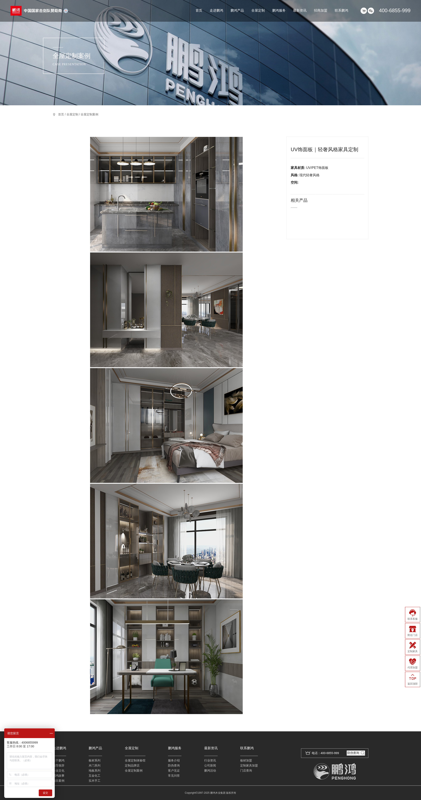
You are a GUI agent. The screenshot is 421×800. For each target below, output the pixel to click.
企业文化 (58, 770)
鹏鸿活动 (210, 770)
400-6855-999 (394, 10)
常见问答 (174, 775)
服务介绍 (174, 760)
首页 (199, 10)
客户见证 (174, 770)
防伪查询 (174, 765)
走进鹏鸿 (216, 10)
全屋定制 (258, 10)
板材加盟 (246, 760)
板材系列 (94, 760)
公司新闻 (210, 765)
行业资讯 (210, 760)
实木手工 (94, 780)
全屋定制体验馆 (135, 760)
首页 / (62, 114)
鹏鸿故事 (58, 775)
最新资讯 (299, 10)
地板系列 (94, 770)
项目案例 (58, 780)
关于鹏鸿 (58, 760)
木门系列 (94, 765)
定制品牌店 (132, 765)
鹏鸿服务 (279, 10)
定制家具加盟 (249, 765)
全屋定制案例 (89, 114)
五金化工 (94, 775)
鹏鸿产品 (237, 10)
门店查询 (246, 770)
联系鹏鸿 (341, 10)
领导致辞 (58, 765)
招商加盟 (320, 10)
